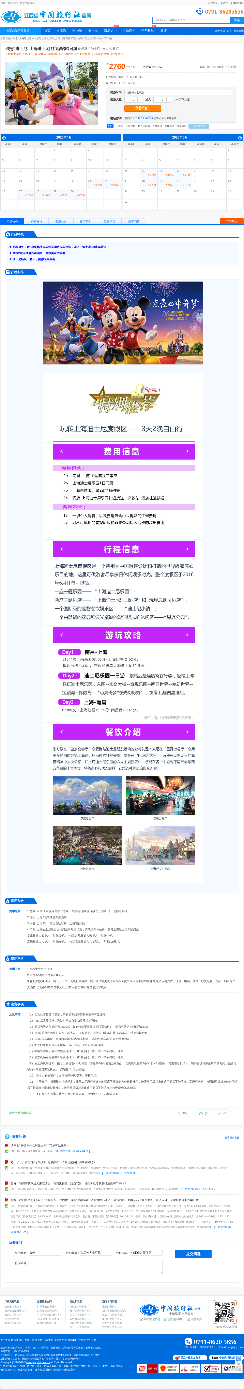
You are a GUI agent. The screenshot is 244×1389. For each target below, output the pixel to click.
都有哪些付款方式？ (81, 1310)
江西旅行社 (84, 1366)
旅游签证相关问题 (112, 1327)
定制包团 (220, 30)
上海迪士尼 (25, 38)
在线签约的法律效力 (48, 1318)
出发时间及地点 (12, 1322)
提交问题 (193, 1254)
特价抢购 (148, 29)
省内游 (93, 30)
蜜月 (35, 1347)
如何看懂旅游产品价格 (114, 1310)
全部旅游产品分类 (21, 30)
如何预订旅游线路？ (15, 1310)
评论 (185, 1113)
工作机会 (27, 1340)
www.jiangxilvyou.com (38, 1362)
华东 (15, 38)
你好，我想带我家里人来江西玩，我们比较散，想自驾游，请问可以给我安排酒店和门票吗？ (69, 1183)
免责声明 (59, 1340)
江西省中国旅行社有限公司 (27, 1358)
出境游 (61, 30)
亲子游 (44, 1347)
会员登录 (213, 3)
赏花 (27, 1347)
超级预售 (55, 1347)
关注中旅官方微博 (190, 1357)
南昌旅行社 (9, 1369)
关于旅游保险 (11, 1318)
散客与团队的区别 (112, 1314)
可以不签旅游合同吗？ (49, 1314)
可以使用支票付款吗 (81, 1322)
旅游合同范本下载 (47, 1322)
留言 (229, 30)
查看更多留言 (232, 1137)
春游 (19, 1347)
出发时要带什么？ (112, 1318)
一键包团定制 (199, 126)
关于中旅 (5, 1340)
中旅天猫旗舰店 (227, 1357)
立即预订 (143, 108)
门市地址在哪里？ (47, 1306)
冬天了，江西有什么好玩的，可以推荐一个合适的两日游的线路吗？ (53, 1162)
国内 (9, 38)
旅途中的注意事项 (112, 1322)
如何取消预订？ (12, 1314)
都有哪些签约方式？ (48, 1310)
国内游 (77, 30)
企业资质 (37, 1340)
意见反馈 (91, 1340)
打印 (205, 66)
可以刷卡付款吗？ (79, 1306)
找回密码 (238, 3)
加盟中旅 (48, 1340)
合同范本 (70, 1340)
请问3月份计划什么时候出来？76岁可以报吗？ (40, 1145)
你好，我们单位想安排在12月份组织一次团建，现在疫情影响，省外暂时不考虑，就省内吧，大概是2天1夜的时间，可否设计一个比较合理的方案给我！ (106, 1200)
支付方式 (81, 1340)
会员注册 (225, 3)
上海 (133, 83)
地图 (97, 1355)
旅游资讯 (239, 30)
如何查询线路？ (12, 1306)
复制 (231, 66)
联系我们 (16, 1340)
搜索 (237, 20)
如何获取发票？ (78, 1318)
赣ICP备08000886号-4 (68, 1358)
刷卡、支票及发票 (79, 1327)
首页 (47, 30)
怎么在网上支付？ (79, 1314)
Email (218, 66)
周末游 (67, 1347)
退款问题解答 (109, 1306)
